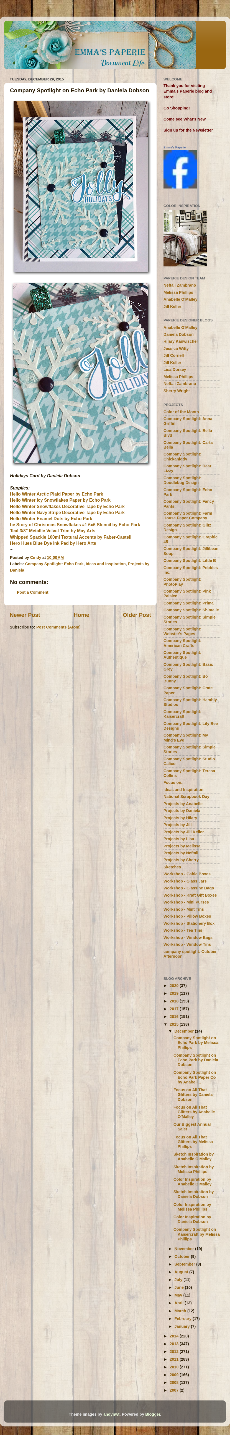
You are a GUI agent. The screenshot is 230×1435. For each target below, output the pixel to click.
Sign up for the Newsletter (188, 130)
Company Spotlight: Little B (189, 560)
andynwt (111, 1414)
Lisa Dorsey (174, 369)
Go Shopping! (176, 108)
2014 (175, 1336)
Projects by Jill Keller (183, 832)
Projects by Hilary (180, 818)
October (183, 1256)
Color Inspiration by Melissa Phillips (192, 1206)
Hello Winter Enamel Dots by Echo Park (51, 518)
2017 (175, 1009)
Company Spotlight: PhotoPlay (182, 581)
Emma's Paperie (174, 147)
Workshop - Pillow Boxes (187, 916)
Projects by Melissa (182, 846)
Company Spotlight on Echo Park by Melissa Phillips (195, 1043)
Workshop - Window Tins (187, 944)
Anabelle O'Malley (180, 299)
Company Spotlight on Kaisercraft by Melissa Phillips (196, 1234)
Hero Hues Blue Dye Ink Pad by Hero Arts (53, 543)
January (183, 1326)
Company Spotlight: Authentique (182, 654)
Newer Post (25, 615)
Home (81, 615)
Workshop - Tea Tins (182, 930)
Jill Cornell (173, 355)
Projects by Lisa (178, 839)
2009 (175, 1375)
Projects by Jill (177, 825)
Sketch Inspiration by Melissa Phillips (193, 1169)
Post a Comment (32, 592)
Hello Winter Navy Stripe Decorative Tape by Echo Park (67, 512)
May (179, 1295)
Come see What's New (184, 119)
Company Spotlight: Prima (188, 603)
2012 (175, 1351)
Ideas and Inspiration (106, 564)
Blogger (152, 1414)
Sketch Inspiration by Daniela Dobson (193, 1194)
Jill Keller (172, 306)
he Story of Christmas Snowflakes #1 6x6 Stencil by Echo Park (75, 524)
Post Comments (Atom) (58, 627)
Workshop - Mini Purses (186, 902)
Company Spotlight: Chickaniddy (182, 456)
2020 (175, 985)
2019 (175, 993)
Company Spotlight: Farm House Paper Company (187, 515)
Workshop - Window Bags (188, 937)
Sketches (172, 867)
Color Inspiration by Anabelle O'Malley (192, 1181)
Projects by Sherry (181, 860)
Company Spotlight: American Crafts (182, 643)
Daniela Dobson (178, 334)
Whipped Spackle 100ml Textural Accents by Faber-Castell (70, 537)
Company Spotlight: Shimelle (191, 610)
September (185, 1264)
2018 (175, 1001)
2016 (175, 1016)
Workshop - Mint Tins (183, 909)
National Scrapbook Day (186, 796)
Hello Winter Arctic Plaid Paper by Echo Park (56, 494)
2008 (175, 1382)
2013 (175, 1344)
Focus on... (174, 782)
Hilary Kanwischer (180, 341)
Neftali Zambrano (179, 285)
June (180, 1287)
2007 (175, 1390)
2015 (175, 1024)
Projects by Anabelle (183, 804)
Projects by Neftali (180, 853)
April (180, 1303)
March (181, 1311)
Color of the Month (181, 412)
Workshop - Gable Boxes (187, 874)
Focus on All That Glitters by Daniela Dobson (193, 1095)
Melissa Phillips (178, 292)
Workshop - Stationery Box (188, 923)
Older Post (137, 615)
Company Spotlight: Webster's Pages (182, 631)
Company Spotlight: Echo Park (54, 564)
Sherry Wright (176, 391)
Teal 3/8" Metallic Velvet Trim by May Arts (52, 530)
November (185, 1249)
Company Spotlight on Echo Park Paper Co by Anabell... (194, 1077)
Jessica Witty (176, 348)
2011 (175, 1359)
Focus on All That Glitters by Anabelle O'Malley (194, 1112)
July (179, 1279)
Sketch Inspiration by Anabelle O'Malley (193, 1156)
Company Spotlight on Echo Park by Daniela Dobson (195, 1060)
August (182, 1272)
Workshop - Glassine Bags (188, 888)
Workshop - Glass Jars (185, 881)
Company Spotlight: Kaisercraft (182, 714)
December (185, 1031)
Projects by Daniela (181, 810)
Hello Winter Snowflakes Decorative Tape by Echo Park (67, 506)
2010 (175, 1367)
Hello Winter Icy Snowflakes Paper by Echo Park (60, 500)
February (184, 1318)
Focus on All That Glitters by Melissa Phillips (193, 1142)
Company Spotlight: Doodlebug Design (182, 480)
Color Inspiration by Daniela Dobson (192, 1219)
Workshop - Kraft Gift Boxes (190, 895)
